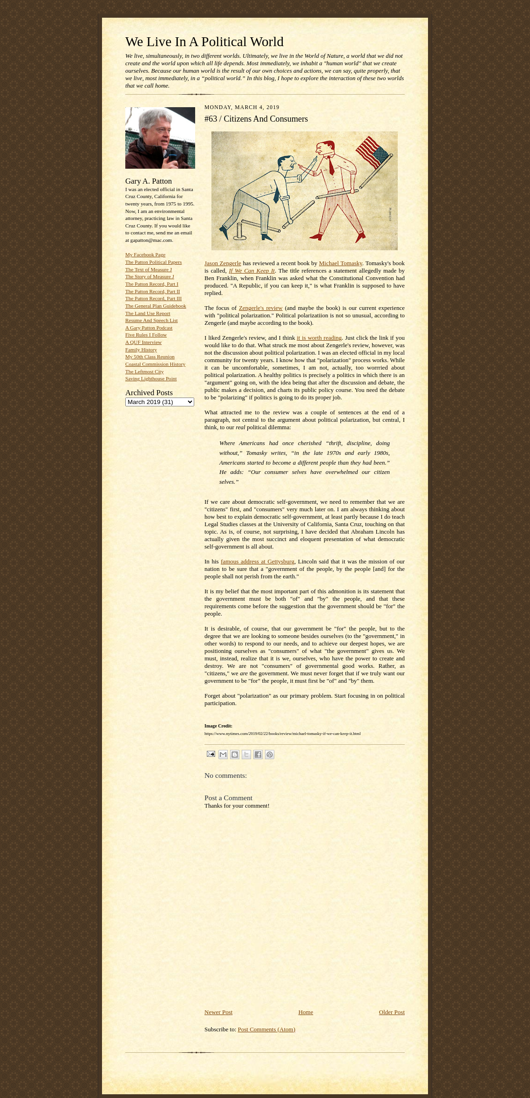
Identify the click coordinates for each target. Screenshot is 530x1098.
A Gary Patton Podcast (148, 327)
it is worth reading (319, 337)
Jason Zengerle (222, 263)
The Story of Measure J (149, 276)
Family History (141, 349)
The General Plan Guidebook (155, 306)
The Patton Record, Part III (153, 298)
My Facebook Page (145, 254)
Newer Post (218, 1012)
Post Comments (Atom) (267, 1029)
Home (306, 1012)
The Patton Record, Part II (152, 291)
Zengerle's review (261, 307)
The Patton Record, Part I (151, 284)
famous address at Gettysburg (257, 561)
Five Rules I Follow (146, 334)
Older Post (392, 1012)
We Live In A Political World (204, 41)
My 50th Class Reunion (150, 356)
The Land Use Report (147, 313)
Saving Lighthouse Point (151, 378)
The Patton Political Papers (153, 262)
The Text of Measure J (148, 269)
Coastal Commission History (155, 364)
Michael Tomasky (340, 263)
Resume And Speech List (151, 320)
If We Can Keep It (252, 270)
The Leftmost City (144, 371)
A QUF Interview (143, 342)
